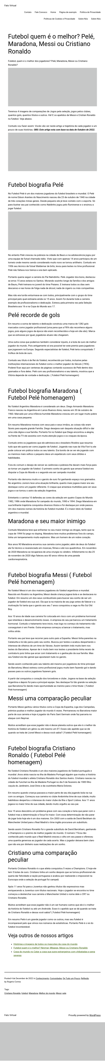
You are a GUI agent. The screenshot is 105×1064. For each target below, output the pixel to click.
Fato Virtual (10, 5)
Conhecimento (42, 978)
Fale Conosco (41, 12)
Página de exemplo (68, 12)
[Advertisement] (52, 87)
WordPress (95, 1015)
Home (53, 12)
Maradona (33, 993)
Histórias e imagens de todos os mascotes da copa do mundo (46, 944)
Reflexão (85, 978)
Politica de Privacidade (90, 12)
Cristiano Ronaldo (12, 993)
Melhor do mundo (47, 993)
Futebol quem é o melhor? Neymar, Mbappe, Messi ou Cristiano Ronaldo (51, 947)
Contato (27, 12)
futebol (24, 993)
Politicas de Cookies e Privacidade (59, 19)
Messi (59, 993)
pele (64, 993)
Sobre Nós (83, 19)
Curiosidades (56, 978)
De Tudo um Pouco (71, 978)
